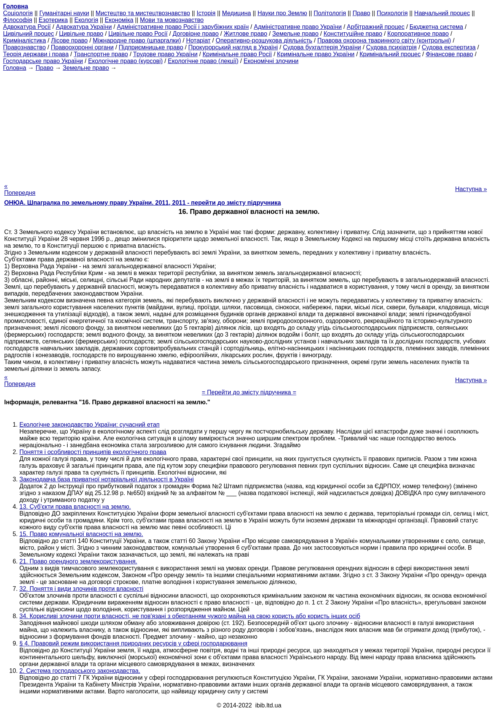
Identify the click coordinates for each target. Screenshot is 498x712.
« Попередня (19, 189)
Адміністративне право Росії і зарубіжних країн (183, 27)
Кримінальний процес (390, 54)
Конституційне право (353, 33)
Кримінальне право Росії (237, 54)
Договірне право (196, 33)
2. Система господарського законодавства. (79, 671)
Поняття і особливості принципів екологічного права (93, 452)
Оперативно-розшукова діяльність (264, 40)
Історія (206, 13)
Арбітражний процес (375, 27)
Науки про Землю (282, 13)
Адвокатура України (84, 27)
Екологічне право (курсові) (125, 61)
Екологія (86, 20)
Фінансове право (449, 54)
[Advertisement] (249, 124)
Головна (14, 68)
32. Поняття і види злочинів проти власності (81, 588)
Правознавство (24, 47)
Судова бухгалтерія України (322, 47)
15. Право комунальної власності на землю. (81, 534)
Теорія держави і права (36, 54)
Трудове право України (165, 54)
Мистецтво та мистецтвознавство (143, 13)
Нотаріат (198, 40)
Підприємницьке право (151, 47)
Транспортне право (101, 54)
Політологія (330, 13)
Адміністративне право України (298, 27)
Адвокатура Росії (27, 27)
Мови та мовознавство (172, 20)
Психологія (392, 13)
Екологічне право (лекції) (203, 61)
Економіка (119, 20)
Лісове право (69, 40)
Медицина (236, 13)
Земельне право (295, 33)
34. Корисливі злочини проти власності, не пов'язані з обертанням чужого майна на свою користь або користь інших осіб (189, 616)
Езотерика (53, 20)
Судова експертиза (449, 47)
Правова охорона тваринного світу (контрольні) (384, 40)
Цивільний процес (28, 33)
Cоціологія (18, 13)
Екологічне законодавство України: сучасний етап (89, 424)
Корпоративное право (418, 33)
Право (361, 13)
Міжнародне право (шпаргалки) (137, 40)
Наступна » (471, 189)
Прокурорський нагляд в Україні (233, 47)
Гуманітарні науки (64, 13)
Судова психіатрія (391, 47)
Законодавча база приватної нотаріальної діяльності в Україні (106, 479)
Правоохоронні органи (82, 47)
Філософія (17, 20)
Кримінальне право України (316, 54)
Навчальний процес (442, 13)
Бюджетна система (436, 27)
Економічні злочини (271, 61)
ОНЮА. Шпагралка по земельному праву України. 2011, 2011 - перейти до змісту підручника (142, 202)
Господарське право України (43, 61)
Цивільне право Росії (138, 33)
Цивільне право (81, 33)
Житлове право (245, 33)
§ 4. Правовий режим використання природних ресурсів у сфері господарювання (133, 643)
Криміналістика (24, 40)
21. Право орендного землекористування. (78, 561)
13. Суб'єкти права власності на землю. (75, 506)
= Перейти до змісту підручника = (249, 392)
